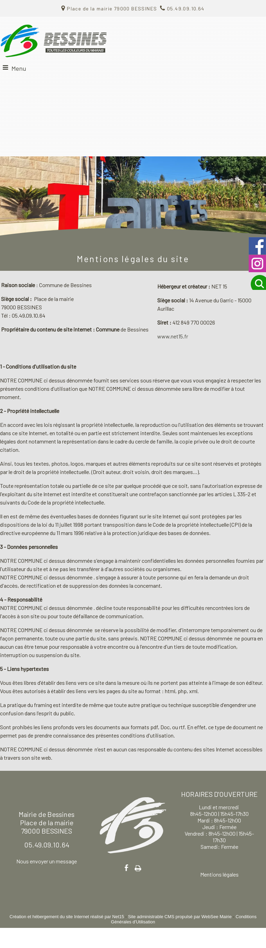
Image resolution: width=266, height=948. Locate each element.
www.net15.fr (172, 336)
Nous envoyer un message (46, 861)
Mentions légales (219, 874)
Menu (18, 68)
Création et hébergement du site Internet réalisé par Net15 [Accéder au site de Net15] (66, 916)
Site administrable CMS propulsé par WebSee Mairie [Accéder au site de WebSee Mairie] (180, 916)
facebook (126, 868)
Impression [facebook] (138, 867)
